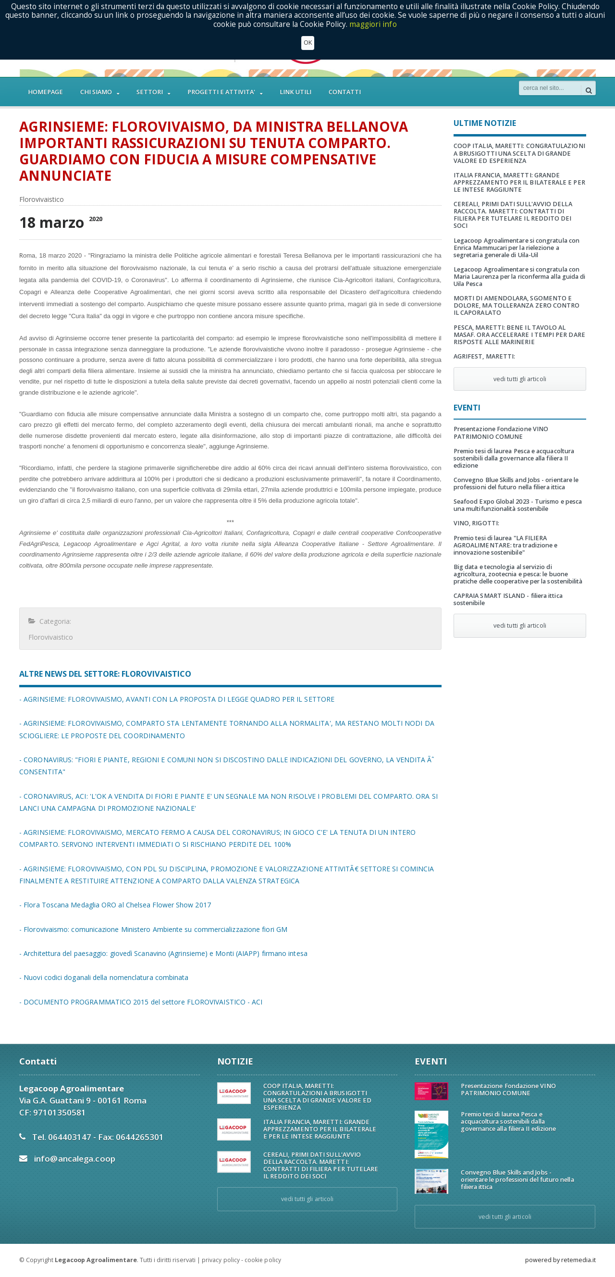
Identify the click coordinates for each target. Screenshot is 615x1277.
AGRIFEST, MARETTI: (484, 349)
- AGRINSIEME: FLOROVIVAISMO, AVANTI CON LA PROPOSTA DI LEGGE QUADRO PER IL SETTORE (175, 699)
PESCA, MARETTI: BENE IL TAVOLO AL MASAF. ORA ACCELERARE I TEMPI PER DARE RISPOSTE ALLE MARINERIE (519, 327)
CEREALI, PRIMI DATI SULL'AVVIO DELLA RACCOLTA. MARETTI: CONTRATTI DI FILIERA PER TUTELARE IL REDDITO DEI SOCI (520, 211)
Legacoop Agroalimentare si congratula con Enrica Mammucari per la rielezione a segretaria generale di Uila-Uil (516, 240)
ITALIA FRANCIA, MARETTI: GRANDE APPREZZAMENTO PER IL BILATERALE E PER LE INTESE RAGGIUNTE (519, 182)
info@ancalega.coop (74, 1158)
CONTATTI (345, 92)
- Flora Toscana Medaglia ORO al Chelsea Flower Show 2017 (114, 904)
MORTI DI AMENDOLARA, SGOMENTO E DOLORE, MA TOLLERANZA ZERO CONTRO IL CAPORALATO (519, 298)
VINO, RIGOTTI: (476, 516)
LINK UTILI (295, 92)
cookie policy (262, 1260)
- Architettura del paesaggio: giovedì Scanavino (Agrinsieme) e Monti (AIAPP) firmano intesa (161, 953)
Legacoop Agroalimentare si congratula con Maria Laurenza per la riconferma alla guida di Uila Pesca (519, 269)
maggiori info (373, 24)
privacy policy (220, 1260)
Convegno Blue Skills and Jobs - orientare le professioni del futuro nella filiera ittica (515, 476)
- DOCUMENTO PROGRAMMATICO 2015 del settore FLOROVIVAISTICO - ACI (139, 1001)
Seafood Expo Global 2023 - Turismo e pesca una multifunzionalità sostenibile (517, 498)
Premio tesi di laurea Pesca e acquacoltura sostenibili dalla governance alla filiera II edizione (513, 451)
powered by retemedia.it (560, 1260)
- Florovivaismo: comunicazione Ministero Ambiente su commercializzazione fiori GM (151, 929)
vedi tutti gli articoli (520, 372)
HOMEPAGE (45, 92)
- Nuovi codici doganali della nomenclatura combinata (102, 977)
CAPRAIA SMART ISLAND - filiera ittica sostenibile (507, 592)
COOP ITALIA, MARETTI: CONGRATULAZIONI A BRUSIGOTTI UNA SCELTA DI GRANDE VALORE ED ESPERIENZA (519, 153)
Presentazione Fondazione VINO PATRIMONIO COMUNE (500, 425)
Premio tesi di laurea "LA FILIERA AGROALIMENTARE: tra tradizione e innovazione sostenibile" (505, 537)
